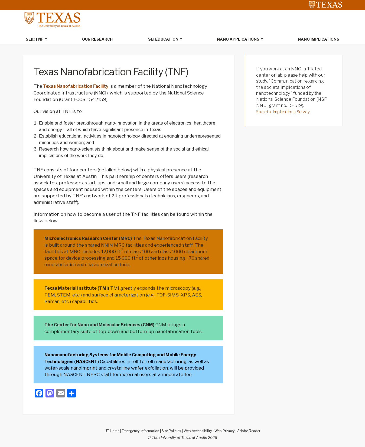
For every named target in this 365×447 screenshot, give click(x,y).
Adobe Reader (252, 430)
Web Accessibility (199, 430)
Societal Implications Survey (285, 112)
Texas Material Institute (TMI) (79, 288)
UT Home (108, 430)
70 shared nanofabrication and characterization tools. (105, 264)
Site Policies (171, 430)
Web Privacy (226, 430)
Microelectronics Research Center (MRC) (92, 238)
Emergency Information (139, 430)
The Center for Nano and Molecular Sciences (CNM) (104, 324)
